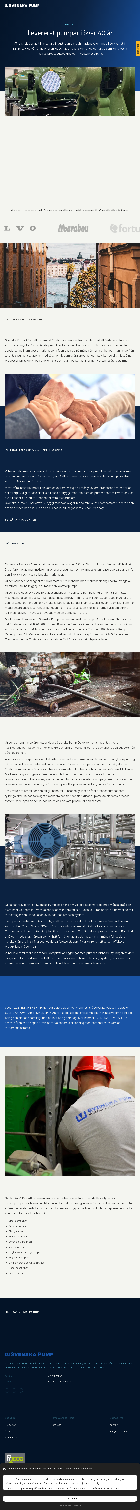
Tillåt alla (70, 1498)
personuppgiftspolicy (33, 1488)
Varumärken (11, 1437)
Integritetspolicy (118, 1431)
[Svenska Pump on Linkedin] (21, 1390)
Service (9, 1431)
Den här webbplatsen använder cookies (29, 1468)
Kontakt (114, 1424)
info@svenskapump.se (59, 1381)
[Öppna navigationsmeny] (133, 5)
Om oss (57, 1424)
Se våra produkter (20, 519)
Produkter (10, 1424)
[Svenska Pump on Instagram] (7, 1390)
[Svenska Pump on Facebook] (14, 1390)
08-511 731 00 (55, 1376)
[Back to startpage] (22, 5)
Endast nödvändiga (70, 1505)
